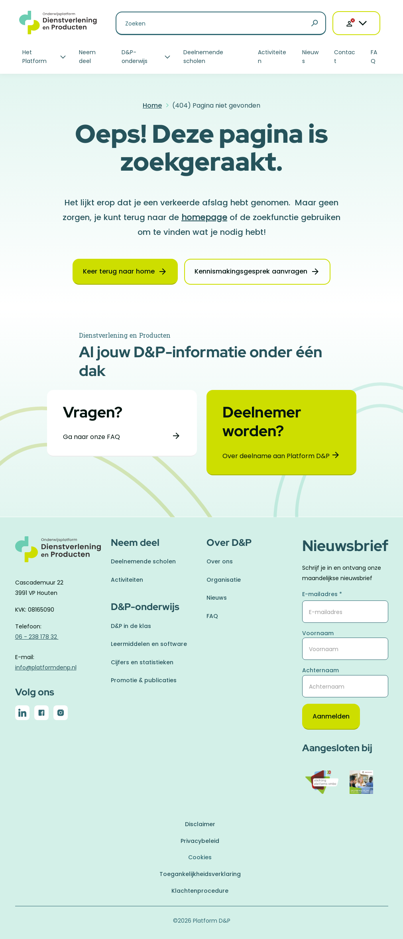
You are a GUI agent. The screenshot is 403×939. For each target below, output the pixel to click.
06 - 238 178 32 (37, 637)
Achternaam (320, 670)
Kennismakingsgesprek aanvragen (251, 271)
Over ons (219, 561)
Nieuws (310, 56)
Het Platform (34, 56)
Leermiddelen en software (149, 644)
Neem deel (87, 56)
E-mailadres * (322, 594)
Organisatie (223, 580)
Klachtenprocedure (199, 891)
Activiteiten (272, 56)
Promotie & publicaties (144, 680)
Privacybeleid (200, 841)
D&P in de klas (131, 626)
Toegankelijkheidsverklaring (200, 874)
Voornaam (318, 633)
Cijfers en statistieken (142, 662)
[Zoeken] (314, 23)
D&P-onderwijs (134, 56)
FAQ (374, 56)
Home (152, 105)
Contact (344, 56)
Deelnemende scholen (203, 56)
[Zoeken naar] (221, 23)
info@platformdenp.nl (46, 667)
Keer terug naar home (119, 271)
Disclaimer (200, 824)
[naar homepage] (58, 554)
